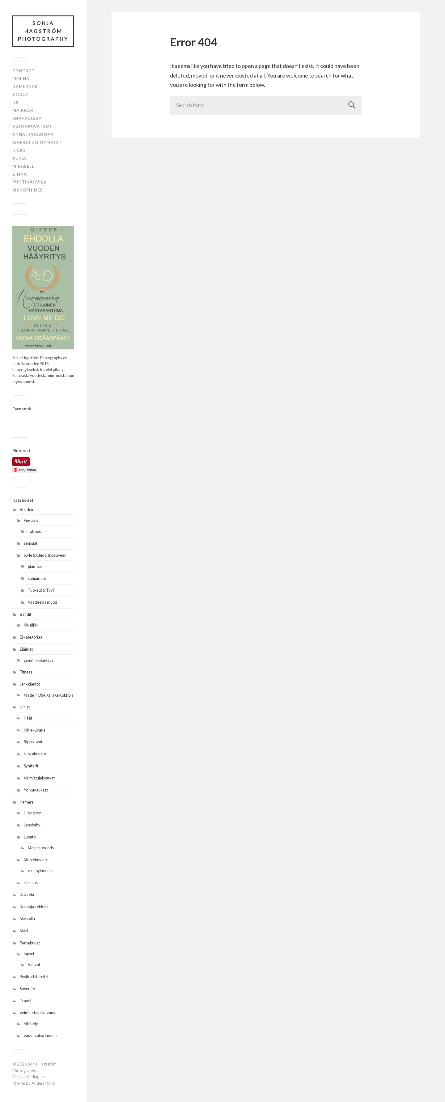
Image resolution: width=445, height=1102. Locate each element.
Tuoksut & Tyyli (41, 590)
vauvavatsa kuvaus (40, 1035)
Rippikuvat (33, 741)
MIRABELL (23, 166)
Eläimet (26, 649)
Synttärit (31, 765)
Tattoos (34, 531)
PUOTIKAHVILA (29, 181)
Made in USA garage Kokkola (49, 695)
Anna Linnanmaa (33, 134)
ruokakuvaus (35, 753)
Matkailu (27, 918)
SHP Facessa (27, 118)
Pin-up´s (31, 520)
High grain (32, 812)
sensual (30, 543)
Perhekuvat (30, 942)
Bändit (25, 614)
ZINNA (19, 174)
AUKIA (19, 158)
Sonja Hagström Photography (43, 31)
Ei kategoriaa (31, 637)
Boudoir (27, 509)
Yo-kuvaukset (36, 789)
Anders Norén (44, 1083)
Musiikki (31, 625)
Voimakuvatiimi (31, 126)
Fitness (26, 671)
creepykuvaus (40, 870)
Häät (28, 718)
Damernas (25, 86)
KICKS (19, 150)
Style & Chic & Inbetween (45, 555)
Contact (23, 70)
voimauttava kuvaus (37, 1012)
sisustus (31, 882)
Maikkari (23, 110)
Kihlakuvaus (34, 730)
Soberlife (27, 988)
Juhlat (25, 706)
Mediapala (35, 1076)
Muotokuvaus (36, 859)
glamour (35, 566)
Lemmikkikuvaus (38, 660)
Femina (20, 78)
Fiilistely (31, 1023)
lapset (29, 953)
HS (15, 102)
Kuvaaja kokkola (34, 906)
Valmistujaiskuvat (39, 777)
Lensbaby (32, 824)
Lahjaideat (37, 578)
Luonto (30, 836)
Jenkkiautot (30, 684)
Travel (25, 1000)
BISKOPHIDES (27, 190)
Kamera (27, 802)
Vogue (20, 94)
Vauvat (34, 964)
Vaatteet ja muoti (42, 602)
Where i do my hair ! (36, 142)
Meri (24, 930)
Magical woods (41, 847)
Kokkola (27, 894)
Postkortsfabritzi (34, 976)
